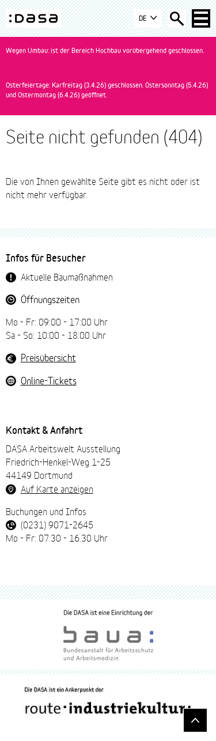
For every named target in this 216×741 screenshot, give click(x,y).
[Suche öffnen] (177, 18)
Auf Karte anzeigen (57, 488)
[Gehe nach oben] (195, 720)
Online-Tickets (49, 380)
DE (148, 18)
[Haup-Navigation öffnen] (201, 18)
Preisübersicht (48, 357)
